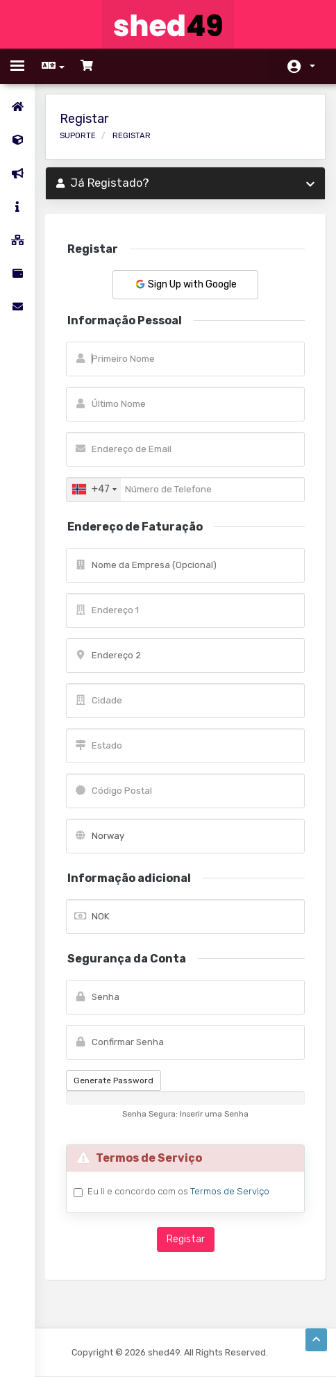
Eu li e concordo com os (178, 1191)
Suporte (78, 135)
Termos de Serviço (229, 1191)
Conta (312, 66)
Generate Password (113, 1080)
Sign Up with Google (185, 284)
